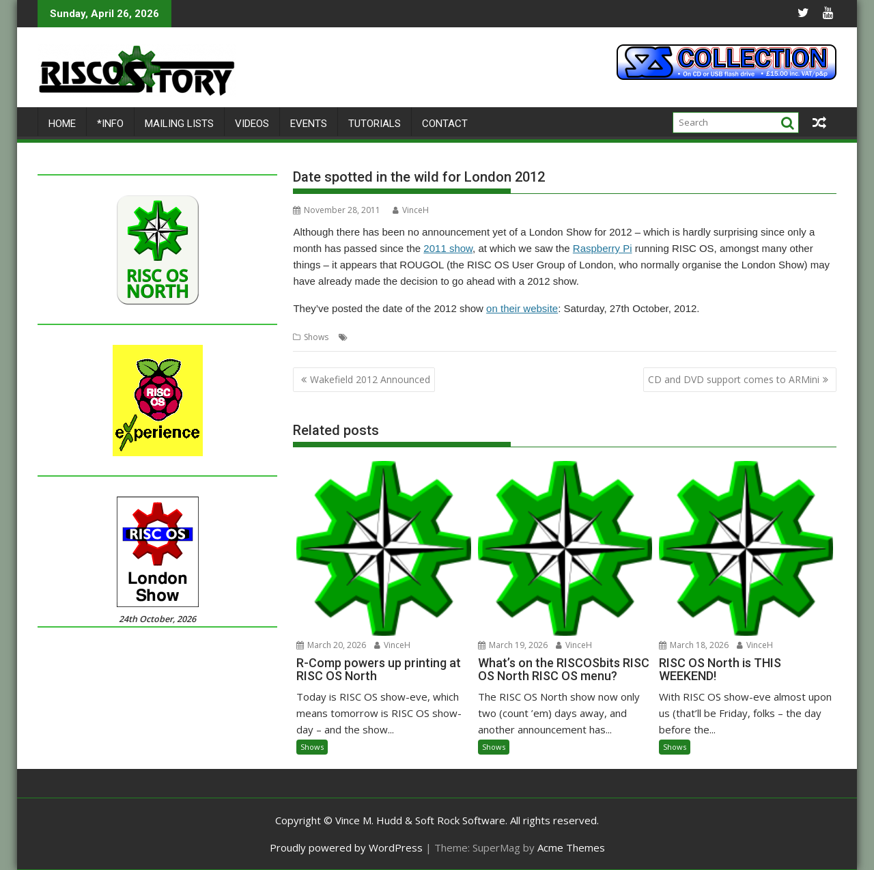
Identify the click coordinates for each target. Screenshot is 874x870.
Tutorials (374, 123)
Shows (316, 337)
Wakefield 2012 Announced (370, 379)
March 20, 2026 (331, 645)
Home (62, 123)
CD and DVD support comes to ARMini (733, 379)
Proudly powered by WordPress (346, 847)
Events (308, 123)
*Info (110, 123)
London (366, 337)
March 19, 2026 (513, 645)
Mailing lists (179, 123)
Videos (252, 123)
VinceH (411, 210)
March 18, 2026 (694, 645)
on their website (522, 308)
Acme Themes (571, 847)
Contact (445, 123)
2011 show (448, 248)
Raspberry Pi (602, 248)
